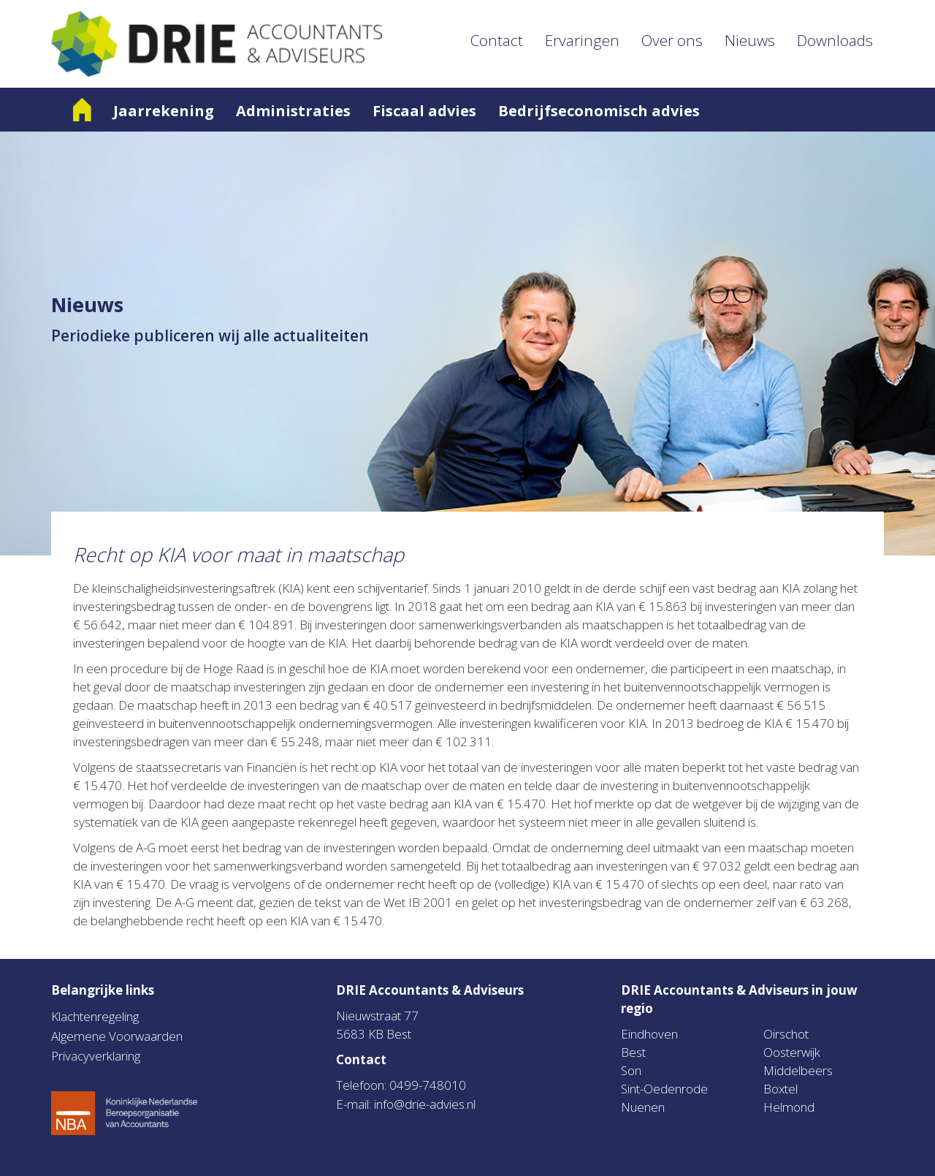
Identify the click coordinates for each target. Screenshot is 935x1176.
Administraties (293, 111)
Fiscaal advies (424, 111)
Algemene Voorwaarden (117, 1036)
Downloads (835, 40)
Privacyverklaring (95, 1055)
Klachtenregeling (95, 1016)
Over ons (672, 40)
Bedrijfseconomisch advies (599, 111)
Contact (496, 40)
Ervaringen (582, 40)
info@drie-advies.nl (425, 1104)
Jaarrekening (163, 111)
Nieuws (750, 40)
